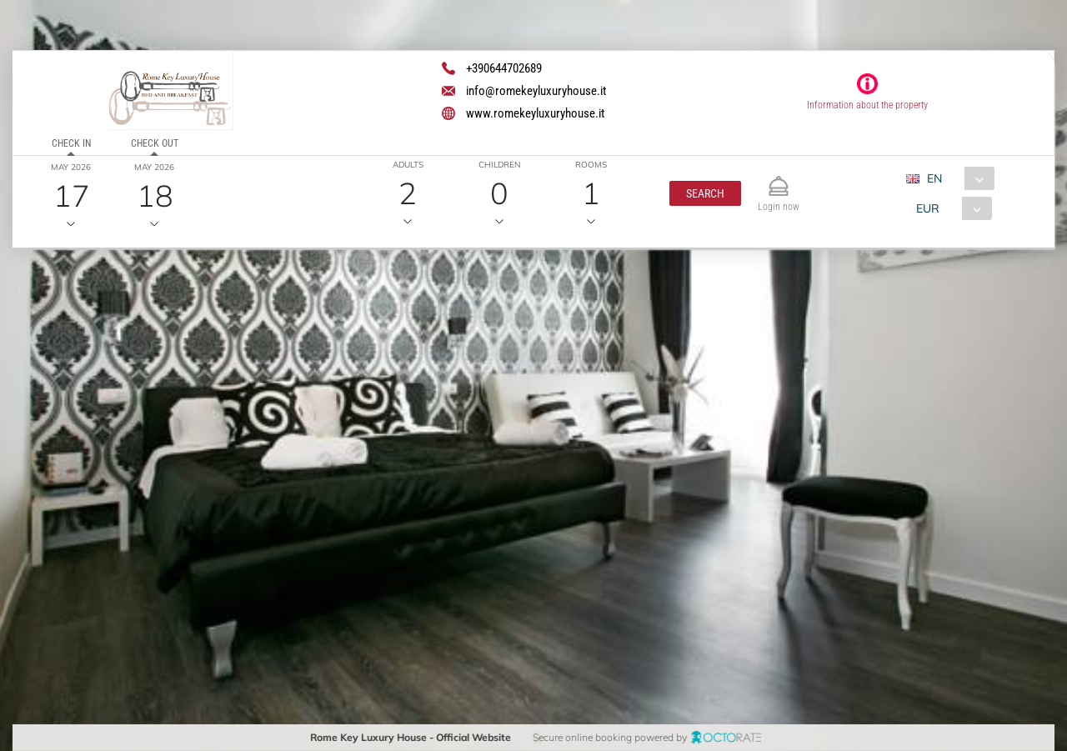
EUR (927, 208)
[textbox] (136, 381)
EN (933, 178)
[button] (704, 193)
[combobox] (956, 178)
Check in (71, 143)
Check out (154, 143)
